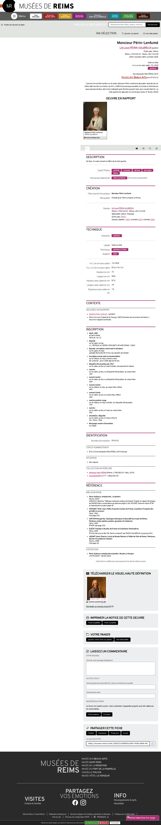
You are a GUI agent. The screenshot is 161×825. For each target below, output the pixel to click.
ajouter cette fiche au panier (100, 639)
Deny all (104, 823)
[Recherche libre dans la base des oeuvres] (127, 24)
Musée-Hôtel (128, 16)
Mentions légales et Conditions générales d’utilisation (90, 814)
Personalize (115, 823)
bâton (115, 173)
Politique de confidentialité (125, 814)
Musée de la (79, 16)
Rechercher (153, 25)
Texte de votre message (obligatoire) (99, 660)
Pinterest (115, 733)
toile (115, 254)
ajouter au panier (130, 33)
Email (125, 733)
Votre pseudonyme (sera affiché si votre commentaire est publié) (109, 683)
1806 (152, 220)
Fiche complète (110, 623)
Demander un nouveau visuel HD (98, 606)
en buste (126, 170)
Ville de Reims (27, 814)
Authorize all (91, 823)
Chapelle (115, 16)
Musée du (97, 16)
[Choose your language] (101, 817)
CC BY (103, 602)
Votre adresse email (93, 692)
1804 (128, 220)
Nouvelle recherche (90, 25)
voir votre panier (150, 33)
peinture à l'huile (119, 249)
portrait (116, 170)
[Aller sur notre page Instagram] (83, 802)
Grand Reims (40, 814)
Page (36, 16)
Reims (123, 217)
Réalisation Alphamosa (57, 814)
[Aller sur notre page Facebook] (75, 802)
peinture (153, 68)
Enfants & (33, 803)
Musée (65, 16)
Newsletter (119, 803)
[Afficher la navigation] (14, 16)
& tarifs (125, 800)
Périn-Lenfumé (119, 178)
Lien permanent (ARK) (93, 739)
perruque (147, 170)
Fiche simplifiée (94, 623)
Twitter (91, 733)
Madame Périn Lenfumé (93, 132)
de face (137, 170)
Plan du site (56, 817)
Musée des (50, 16)
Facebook (102, 733)
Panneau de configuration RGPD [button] (77, 817)
